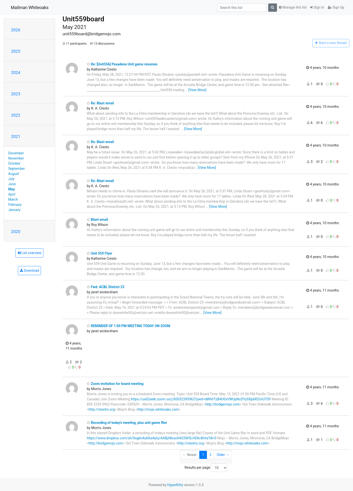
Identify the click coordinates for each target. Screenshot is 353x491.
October (14, 163)
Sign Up (336, 7)
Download (29, 270)
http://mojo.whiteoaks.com (158, 409)
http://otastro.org (101, 409)
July (11, 179)
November (16, 158)
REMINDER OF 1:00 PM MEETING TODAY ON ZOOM (128, 326)
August (13, 174)
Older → (223, 455)
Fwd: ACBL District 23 (105, 287)
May (11, 189)
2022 (15, 115)
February (15, 205)
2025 (15, 51)
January (14, 210)
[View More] (197, 90)
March (13, 199)
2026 (15, 29)
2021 (15, 136)
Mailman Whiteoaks (30, 7)
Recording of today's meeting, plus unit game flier (127, 423)
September (16, 169)
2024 (15, 72)
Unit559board (83, 19)
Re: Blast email (100, 103)
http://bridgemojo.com (222, 404)
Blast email (97, 219)
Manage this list (293, 7)
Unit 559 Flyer (99, 253)
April (11, 194)
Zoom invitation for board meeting (115, 384)
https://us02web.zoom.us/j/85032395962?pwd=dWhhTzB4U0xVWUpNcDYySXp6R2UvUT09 (201, 399)
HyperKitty (175, 485)
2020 (15, 231)
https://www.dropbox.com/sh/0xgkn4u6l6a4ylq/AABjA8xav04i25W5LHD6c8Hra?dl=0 (151, 438)
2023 (15, 93)
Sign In (317, 7)
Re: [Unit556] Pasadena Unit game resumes (122, 64)
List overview (29, 253)
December (16, 153)
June (12, 184)
